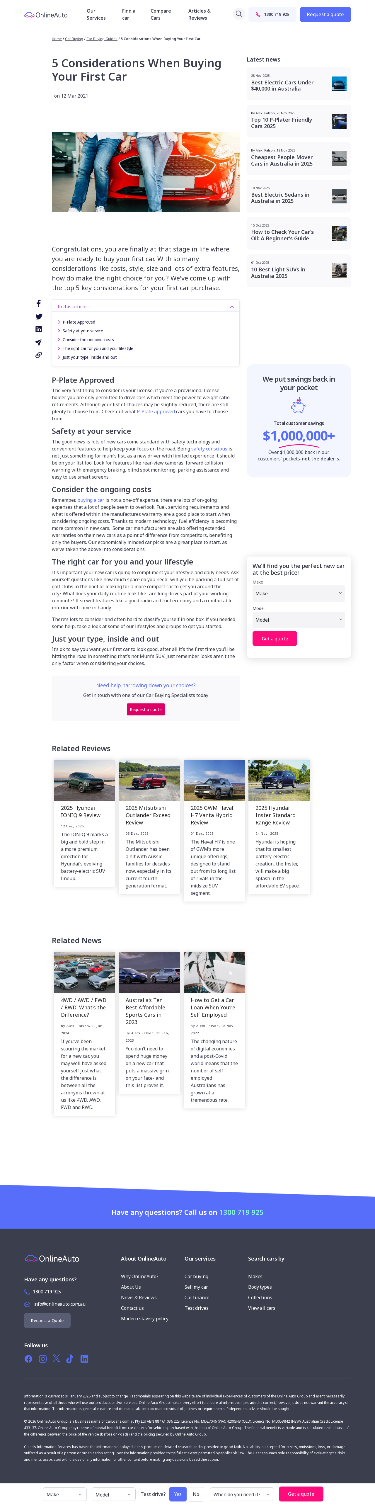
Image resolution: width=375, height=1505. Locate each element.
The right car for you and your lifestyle (98, 348)
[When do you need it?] (242, 1494)
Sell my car (196, 1287)
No (196, 1494)
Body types (260, 1287)
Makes (255, 1276)
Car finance (197, 1297)
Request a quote (325, 14)
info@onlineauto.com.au (59, 1304)
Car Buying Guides (101, 38)
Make (258, 582)
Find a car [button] (128, 14)
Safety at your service (83, 331)
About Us (131, 1287)
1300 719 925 (272, 14)
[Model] (299, 620)
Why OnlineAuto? (139, 1276)
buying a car (90, 500)
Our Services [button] (96, 14)
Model (259, 608)
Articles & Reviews (199, 14)
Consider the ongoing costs (88, 339)
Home (57, 38)
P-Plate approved (156, 411)
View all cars (261, 1308)
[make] (65, 1494)
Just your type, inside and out (90, 357)
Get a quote (275, 638)
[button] (330, 1491)
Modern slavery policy (144, 1318)
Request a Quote (47, 1320)
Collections (260, 1297)
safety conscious (209, 448)
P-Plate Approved (79, 322)
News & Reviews (139, 1297)
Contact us (132, 1308)
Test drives (196, 1308)
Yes (178, 1494)
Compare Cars (161, 14)
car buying (74, 38)
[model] (114, 1494)
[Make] (299, 593)
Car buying (196, 1276)
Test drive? (153, 1494)
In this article (71, 306)
